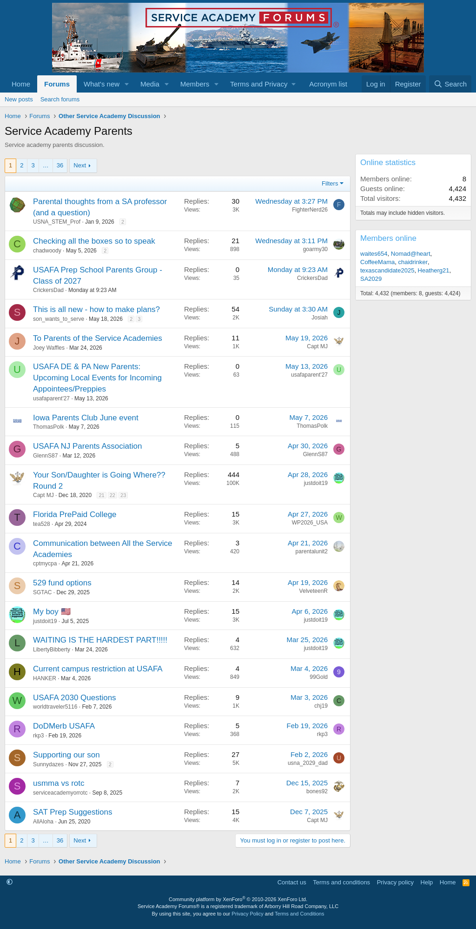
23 (123, 495)
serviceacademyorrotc (60, 793)
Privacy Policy (247, 913)
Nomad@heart (410, 253)
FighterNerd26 (310, 209)
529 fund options (62, 582)
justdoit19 (316, 483)
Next (79, 165)
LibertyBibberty (51, 649)
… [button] (46, 165)
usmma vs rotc (59, 783)
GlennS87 (45, 455)
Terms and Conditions (299, 913)
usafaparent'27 (51, 398)
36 (60, 165)
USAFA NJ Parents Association (87, 446)
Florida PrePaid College (75, 514)
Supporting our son (66, 754)
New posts (19, 99)
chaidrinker (413, 262)
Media (149, 84)
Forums (57, 84)
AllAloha (43, 821)
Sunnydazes (48, 764)
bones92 (317, 791)
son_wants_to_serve (58, 319)
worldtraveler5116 (55, 706)
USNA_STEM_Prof (56, 222)
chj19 (321, 706)
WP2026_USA (310, 522)
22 (112, 495)
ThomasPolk (48, 427)
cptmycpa (45, 563)
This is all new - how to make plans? (96, 309)
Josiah (319, 317)
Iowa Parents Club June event (86, 417)
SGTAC (42, 592)
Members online (388, 238)
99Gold (319, 677)
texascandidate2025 (387, 270)
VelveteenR (313, 591)
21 (101, 495)
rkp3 (38, 735)
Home (21, 84)
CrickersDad (48, 290)
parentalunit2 (312, 551)
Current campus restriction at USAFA (98, 668)
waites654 (374, 253)
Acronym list (328, 84)
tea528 (41, 524)
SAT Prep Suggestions (72, 812)
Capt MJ (317, 346)
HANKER (44, 678)
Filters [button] (330, 183)
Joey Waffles (49, 348)
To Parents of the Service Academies (97, 338)
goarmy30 (315, 249)
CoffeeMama (377, 262)
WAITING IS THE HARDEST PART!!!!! (100, 640)
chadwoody (47, 250)
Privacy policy (395, 882)
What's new (101, 84)
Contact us (292, 882)
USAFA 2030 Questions (74, 697)
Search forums (60, 99)
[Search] (450, 84)
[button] (126, 84)
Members (195, 84)
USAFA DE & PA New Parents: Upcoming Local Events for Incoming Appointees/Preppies (97, 377)
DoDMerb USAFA (64, 726)
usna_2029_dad (308, 763)
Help (427, 882)
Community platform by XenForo (238, 899)
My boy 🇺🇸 (52, 611)
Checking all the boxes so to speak (94, 241)
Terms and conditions (341, 882)
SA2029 (371, 278)
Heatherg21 (434, 270)
